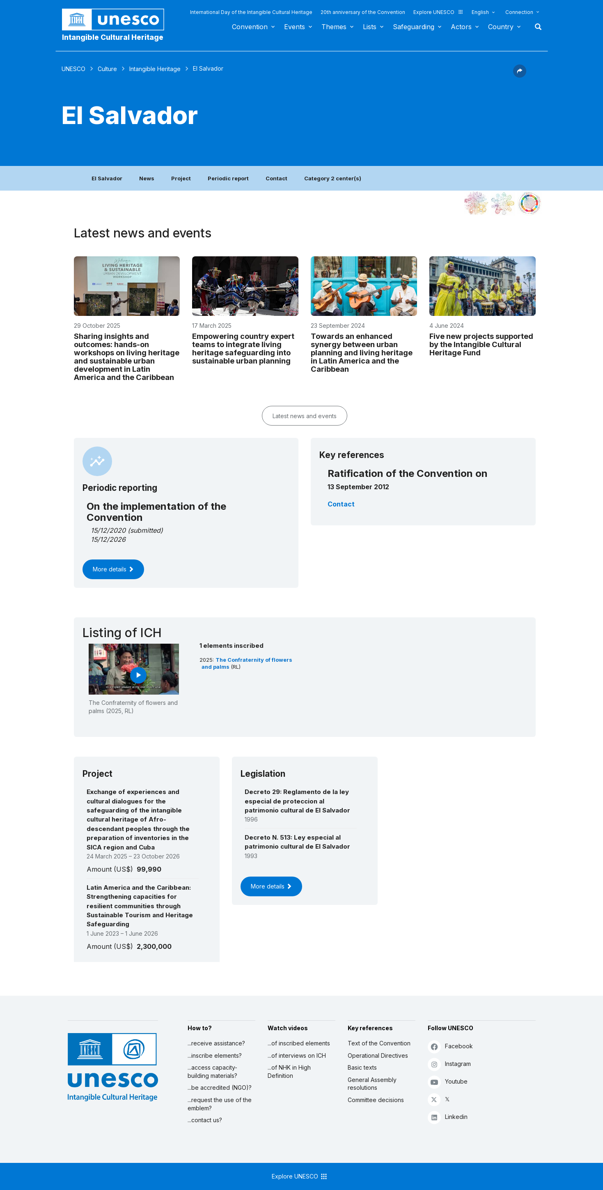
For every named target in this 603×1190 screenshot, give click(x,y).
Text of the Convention (379, 1043)
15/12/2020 (108, 530)
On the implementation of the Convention (156, 511)
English (480, 12)
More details (113, 569)
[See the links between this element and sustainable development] (529, 203)
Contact (276, 178)
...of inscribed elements (299, 1043)
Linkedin (448, 1117)
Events (294, 27)
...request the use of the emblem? (220, 1104)
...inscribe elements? (215, 1055)
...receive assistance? (216, 1043)
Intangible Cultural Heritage (112, 37)
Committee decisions (376, 1099)
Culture (107, 68)
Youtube (448, 1081)
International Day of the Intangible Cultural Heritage (251, 12)
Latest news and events (305, 415)
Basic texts (362, 1067)
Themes (333, 27)
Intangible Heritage (155, 68)
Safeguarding (413, 27)
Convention (250, 27)
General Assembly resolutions (372, 1083)
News (146, 178)
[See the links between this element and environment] (503, 203)
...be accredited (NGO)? (220, 1087)
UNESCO (73, 68)
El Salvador (107, 178)
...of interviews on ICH (297, 1055)
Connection (519, 12)
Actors (461, 27)
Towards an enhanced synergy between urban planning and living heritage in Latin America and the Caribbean (362, 352)
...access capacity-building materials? (212, 1071)
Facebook (450, 1046)
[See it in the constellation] (476, 203)
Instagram (449, 1064)
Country (501, 27)
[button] (519, 75)
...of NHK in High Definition (289, 1071)
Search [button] (535, 27)
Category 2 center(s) (332, 178)
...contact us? (205, 1119)
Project (181, 178)
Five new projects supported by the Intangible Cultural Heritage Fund (481, 344)
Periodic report (228, 178)
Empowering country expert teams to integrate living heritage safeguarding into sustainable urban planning (243, 348)
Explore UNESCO (438, 12)
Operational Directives (378, 1055)
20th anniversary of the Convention (363, 12)
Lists (369, 27)
